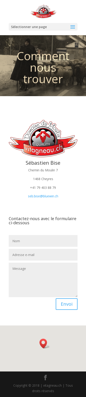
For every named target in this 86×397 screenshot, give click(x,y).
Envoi (66, 304)
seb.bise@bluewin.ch (43, 196)
